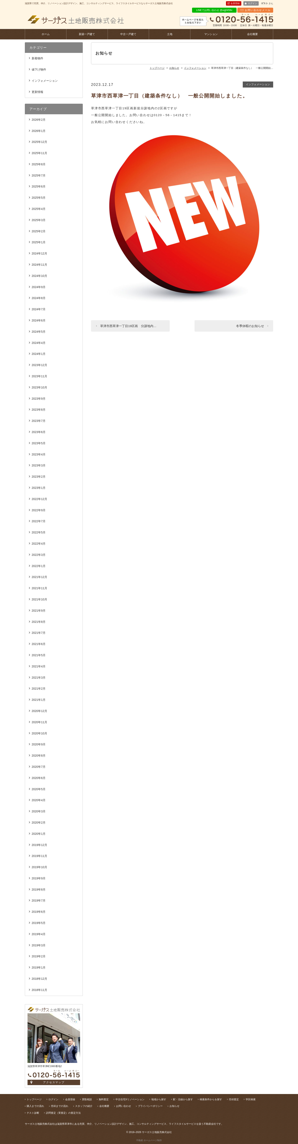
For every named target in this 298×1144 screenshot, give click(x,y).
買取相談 (87, 1099)
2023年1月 (39, 487)
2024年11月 (39, 264)
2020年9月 (39, 744)
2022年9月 (39, 510)
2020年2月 (39, 822)
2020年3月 (39, 811)
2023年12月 (39, 365)
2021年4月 (39, 666)
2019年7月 (39, 900)
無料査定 (104, 1099)
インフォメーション (258, 84)
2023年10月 (39, 387)
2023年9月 (39, 398)
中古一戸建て (128, 34)
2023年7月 (39, 420)
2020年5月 (39, 789)
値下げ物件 (39, 69)
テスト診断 (33, 1112)
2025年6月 (39, 186)
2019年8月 (39, 889)
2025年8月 (39, 164)
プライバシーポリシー (150, 1106)
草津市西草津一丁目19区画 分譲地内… (128, 326)
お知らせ (174, 1106)
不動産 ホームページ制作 (149, 1140)
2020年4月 (39, 800)
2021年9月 (39, 610)
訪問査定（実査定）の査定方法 (63, 1112)
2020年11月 (39, 722)
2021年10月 (39, 599)
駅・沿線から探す (183, 1099)
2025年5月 (39, 197)
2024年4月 (39, 342)
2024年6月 (39, 320)
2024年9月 (39, 287)
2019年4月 (39, 934)
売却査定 (234, 1099)
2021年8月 (39, 621)
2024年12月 (39, 253)
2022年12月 (39, 499)
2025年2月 (39, 231)
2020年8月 (39, 755)
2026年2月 (39, 119)
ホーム (46, 34)
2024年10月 (39, 275)
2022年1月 (39, 566)
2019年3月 (39, 945)
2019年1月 (39, 967)
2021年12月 (39, 577)
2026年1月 (39, 131)
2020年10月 (39, 733)
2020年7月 (39, 766)
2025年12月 (39, 142)
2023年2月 (39, 476)
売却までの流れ (59, 1106)
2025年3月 (39, 220)
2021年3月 (39, 677)
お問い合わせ (123, 1106)
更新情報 (37, 92)
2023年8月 (39, 409)
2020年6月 (39, 778)
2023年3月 (39, 465)
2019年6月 (39, 911)
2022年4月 (39, 543)
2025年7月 (39, 175)
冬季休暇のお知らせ (250, 326)
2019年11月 (39, 856)
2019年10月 (39, 867)
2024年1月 (39, 353)
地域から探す (158, 1099)
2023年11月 (39, 376)
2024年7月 (39, 309)
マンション (211, 34)
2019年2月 (39, 956)
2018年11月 (39, 990)
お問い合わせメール (257, 10)
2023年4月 (39, 454)
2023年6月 (39, 432)
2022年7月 (39, 521)
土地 (169, 34)
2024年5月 (39, 331)
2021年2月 (39, 688)
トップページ (34, 1099)
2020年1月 (39, 833)
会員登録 (235, 3)
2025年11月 (39, 153)
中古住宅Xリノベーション (129, 1099)
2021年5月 (39, 655)
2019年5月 (39, 923)
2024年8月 (39, 298)
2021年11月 (39, 588)
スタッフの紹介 (84, 1106)
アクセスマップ (54, 1082)
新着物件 (37, 58)
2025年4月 (39, 209)
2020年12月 (39, 711)
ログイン (252, 3)
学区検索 (251, 1099)
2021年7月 (39, 632)
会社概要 (252, 34)
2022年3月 (39, 554)
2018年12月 (39, 978)
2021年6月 (39, 644)
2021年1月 (39, 699)
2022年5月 (39, 532)
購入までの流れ (35, 1106)
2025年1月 (39, 242)
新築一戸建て (87, 34)
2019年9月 (39, 878)
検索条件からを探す (211, 1099)
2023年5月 (39, 443)
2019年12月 (39, 845)
